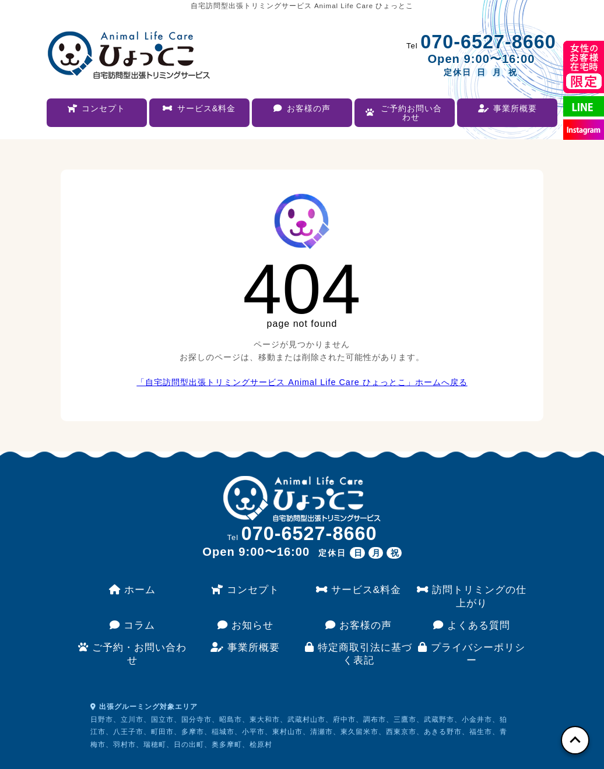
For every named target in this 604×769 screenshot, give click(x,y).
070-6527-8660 (488, 41)
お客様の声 (358, 625)
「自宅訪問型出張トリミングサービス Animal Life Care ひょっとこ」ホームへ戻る (301, 382)
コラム (132, 625)
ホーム (132, 589)
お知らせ (245, 625)
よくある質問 (471, 625)
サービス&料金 (358, 589)
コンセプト (245, 589)
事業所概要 (245, 647)
